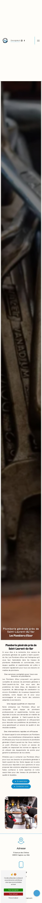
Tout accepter (13, 890)
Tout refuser (13, 894)
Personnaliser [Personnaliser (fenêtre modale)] (13, 898)
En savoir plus (21, 781)
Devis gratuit (15, 40)
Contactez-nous (21, 786)
